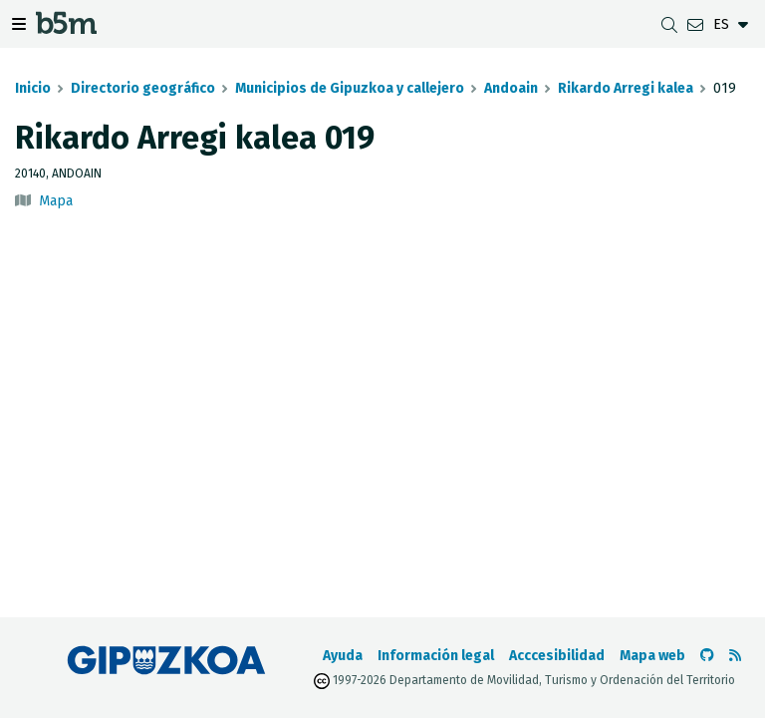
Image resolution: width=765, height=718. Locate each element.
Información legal (436, 655)
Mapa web (652, 655)
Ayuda (343, 655)
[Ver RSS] (735, 655)
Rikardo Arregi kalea (625, 88)
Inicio (33, 88)
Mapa (56, 200)
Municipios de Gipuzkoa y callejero (349, 88)
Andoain (511, 88)
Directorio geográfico (143, 88)
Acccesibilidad (557, 655)
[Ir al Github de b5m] (707, 655)
